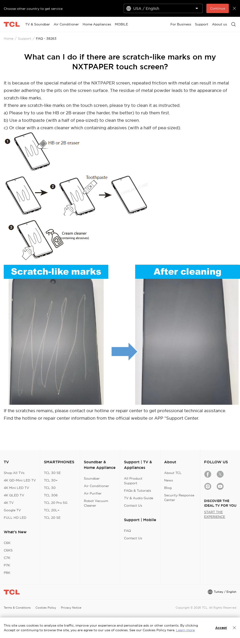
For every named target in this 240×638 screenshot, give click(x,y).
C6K (7, 543)
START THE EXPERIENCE (214, 514)
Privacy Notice (71, 607)
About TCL (173, 473)
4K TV (9, 503)
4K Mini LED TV (16, 488)
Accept (221, 628)
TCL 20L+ (52, 510)
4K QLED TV (14, 495)
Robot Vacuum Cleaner (96, 503)
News (168, 480)
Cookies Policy (45, 607)
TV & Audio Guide (138, 498)
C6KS (8, 550)
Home (8, 38)
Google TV (12, 510)
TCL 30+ (51, 480)
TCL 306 (51, 495)
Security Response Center (179, 497)
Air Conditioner (96, 486)
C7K (7, 558)
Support (24, 38)
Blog (168, 488)
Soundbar (92, 478)
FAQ (127, 531)
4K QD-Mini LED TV (20, 480)
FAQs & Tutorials (137, 490)
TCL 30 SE (52, 473)
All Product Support (133, 480)
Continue (217, 8)
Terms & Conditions (17, 607)
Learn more (185, 630)
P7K (7, 565)
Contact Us (133, 505)
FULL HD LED (15, 518)
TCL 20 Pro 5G (55, 503)
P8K (7, 573)
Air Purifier (93, 493)
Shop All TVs (14, 473)
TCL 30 (50, 488)
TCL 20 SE (52, 518)
